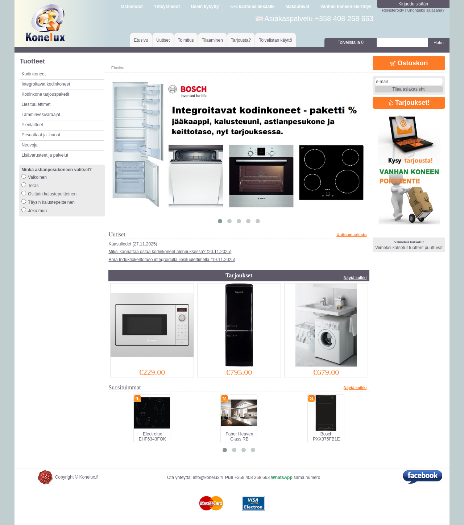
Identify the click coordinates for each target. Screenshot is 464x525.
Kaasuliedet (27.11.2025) (132, 244)
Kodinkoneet (33, 74)
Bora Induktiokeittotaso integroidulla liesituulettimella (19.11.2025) (171, 259)
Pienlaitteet (32, 124)
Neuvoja (29, 145)
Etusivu (141, 40)
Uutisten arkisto (351, 234)
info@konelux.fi (208, 477)
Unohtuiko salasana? (425, 10)
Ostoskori (409, 63)
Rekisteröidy (393, 10)
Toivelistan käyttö (275, 40)
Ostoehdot (132, 6)
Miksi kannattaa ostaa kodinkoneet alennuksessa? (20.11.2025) (169, 251)
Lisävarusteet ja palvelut (44, 155)
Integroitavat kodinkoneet (45, 84)
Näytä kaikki (355, 278)
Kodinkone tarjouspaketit (45, 94)
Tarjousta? (241, 40)
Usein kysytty (205, 6)
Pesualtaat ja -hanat (40, 134)
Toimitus (186, 40)
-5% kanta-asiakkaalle (252, 6)
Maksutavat (297, 6)
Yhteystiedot (167, 6)
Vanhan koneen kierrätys (345, 6)
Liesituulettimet (35, 104)
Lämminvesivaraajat (40, 114)
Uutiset (163, 40)
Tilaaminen (212, 40)
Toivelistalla (351, 42)
